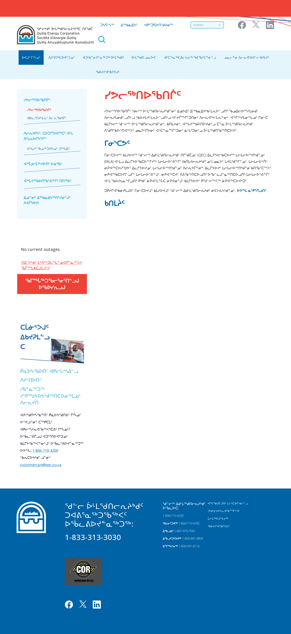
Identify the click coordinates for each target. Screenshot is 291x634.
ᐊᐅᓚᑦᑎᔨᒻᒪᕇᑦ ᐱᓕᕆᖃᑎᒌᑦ (46, 118)
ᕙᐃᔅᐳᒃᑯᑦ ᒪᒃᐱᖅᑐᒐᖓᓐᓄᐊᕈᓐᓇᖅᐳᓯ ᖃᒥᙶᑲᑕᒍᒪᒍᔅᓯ (51, 265)
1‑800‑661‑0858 (192, 538)
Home (22, 6)
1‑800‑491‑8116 (189, 546)
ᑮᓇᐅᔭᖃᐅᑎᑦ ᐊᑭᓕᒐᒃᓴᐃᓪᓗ (49, 371)
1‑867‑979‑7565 (184, 531)
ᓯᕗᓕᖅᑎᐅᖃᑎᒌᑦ (37, 99)
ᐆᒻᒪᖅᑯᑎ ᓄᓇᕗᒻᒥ (144, 57)
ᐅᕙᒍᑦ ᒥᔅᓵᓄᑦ (43, 6)
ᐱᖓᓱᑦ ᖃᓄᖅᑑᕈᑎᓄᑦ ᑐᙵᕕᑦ (48, 148)
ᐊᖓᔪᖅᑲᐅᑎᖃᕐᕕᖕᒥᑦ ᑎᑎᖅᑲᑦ (47, 180)
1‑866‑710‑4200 (173, 516)
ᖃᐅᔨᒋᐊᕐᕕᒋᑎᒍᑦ (108, 72)
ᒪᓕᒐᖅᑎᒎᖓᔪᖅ (218, 518)
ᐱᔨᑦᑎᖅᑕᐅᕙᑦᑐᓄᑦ (61, 57)
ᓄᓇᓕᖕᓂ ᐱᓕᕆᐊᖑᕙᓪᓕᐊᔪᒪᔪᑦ (246, 57)
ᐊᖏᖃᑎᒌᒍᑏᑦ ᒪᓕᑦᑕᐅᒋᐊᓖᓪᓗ (228, 503)
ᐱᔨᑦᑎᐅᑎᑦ (30, 380)
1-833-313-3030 (93, 537)
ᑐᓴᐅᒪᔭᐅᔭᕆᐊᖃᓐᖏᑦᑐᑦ (224, 511)
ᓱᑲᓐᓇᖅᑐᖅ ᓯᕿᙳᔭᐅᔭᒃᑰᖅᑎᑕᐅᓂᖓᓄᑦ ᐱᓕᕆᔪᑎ (50, 396)
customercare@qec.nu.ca (40, 464)
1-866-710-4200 (45, 450)
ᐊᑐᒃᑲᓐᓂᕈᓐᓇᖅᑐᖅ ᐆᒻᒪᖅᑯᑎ (103, 57)
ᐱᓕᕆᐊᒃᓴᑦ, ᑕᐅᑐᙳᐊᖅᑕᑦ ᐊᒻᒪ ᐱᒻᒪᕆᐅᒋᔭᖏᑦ (48, 136)
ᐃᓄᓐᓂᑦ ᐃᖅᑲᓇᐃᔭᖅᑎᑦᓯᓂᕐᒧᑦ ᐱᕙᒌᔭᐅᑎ (47, 200)
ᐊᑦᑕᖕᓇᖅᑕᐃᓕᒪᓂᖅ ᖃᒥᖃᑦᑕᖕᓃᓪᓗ (190, 57)
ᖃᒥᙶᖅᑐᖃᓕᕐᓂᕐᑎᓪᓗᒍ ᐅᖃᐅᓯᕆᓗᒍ (52, 284)
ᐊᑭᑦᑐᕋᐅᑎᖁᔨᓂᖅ (158, 24)
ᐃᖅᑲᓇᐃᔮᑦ (129, 24)
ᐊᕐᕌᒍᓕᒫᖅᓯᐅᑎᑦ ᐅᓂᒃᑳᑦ (43, 163)
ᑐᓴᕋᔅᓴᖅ (107, 24)
